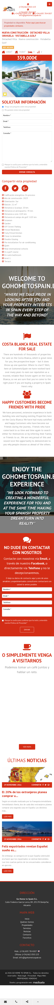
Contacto (27, 934)
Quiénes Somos (27, 922)
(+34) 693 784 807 (27, 12)
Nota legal (22, 975)
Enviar (27, 629)
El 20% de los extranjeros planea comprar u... (24, 794)
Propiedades (27, 925)
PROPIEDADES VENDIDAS (27, 978)
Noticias (27, 931)
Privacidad (32, 975)
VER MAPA (27, 747)
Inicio (27, 918)
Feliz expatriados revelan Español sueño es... (25, 848)
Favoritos (27, 937)
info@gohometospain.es (30, 15)
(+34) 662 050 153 (27, 7)
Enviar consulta (27, 172)
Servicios (27, 928)
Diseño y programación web (21, 982)
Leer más (8, 816)
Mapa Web (41, 975)
